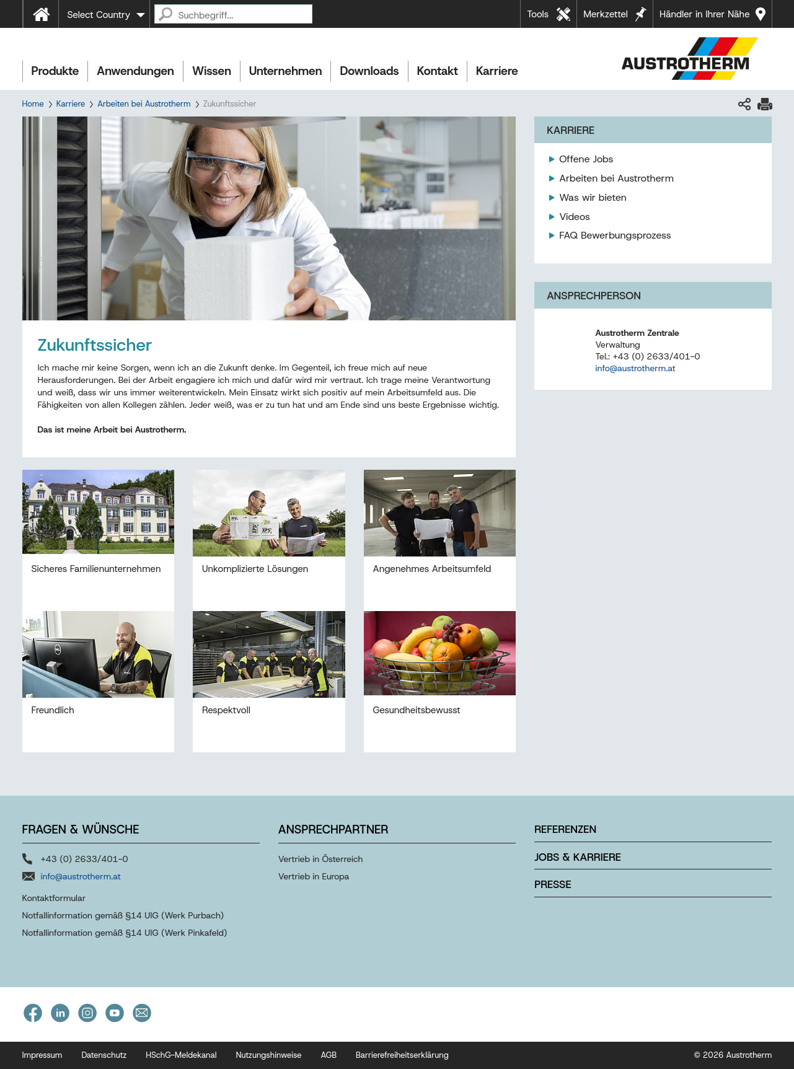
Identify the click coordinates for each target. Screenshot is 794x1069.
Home (33, 104)
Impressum (42, 1055)
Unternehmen (285, 71)
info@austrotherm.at (635, 368)
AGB (329, 1055)
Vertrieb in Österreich (320, 858)
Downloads (369, 71)
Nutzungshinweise (268, 1055)
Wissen (211, 71)
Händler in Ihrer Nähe (704, 14)
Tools (538, 14)
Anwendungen (135, 71)
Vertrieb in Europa (314, 876)
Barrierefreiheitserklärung (402, 1055)
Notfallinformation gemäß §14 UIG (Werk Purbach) (123, 915)
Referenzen (565, 829)
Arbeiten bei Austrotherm (143, 104)
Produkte (55, 71)
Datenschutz (103, 1055)
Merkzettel (605, 14)
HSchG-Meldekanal (181, 1055)
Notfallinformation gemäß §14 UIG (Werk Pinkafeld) (124, 932)
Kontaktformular (54, 898)
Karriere (497, 71)
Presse (552, 884)
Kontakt (437, 71)
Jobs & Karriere (577, 857)
